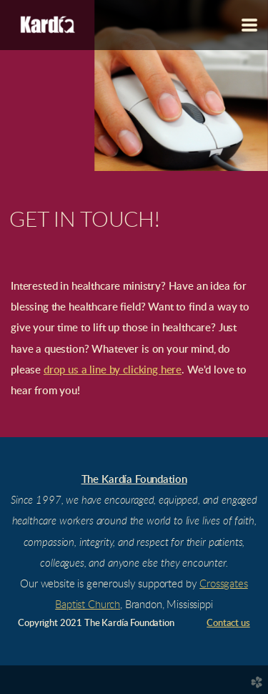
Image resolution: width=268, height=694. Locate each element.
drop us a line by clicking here (113, 370)
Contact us (228, 623)
